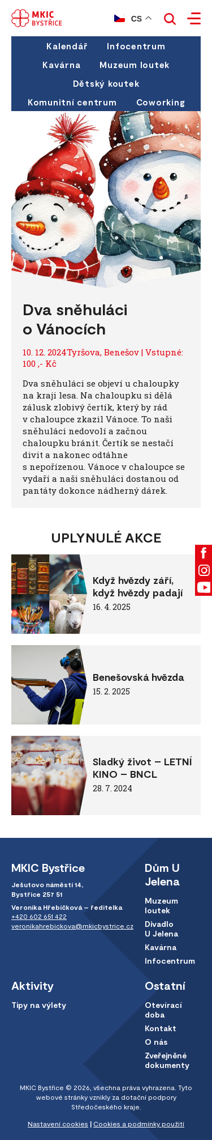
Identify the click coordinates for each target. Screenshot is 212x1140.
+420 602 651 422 (39, 916)
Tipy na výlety (38, 1005)
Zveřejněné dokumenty (167, 1060)
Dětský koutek (106, 83)
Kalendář (67, 46)
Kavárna (61, 65)
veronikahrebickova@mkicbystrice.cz (72, 926)
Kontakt (160, 1028)
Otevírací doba (163, 1009)
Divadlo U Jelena (161, 928)
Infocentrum (136, 46)
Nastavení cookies (58, 1124)
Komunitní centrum (72, 102)
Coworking (160, 102)
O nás (156, 1041)
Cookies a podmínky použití (138, 1124)
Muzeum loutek (134, 65)
